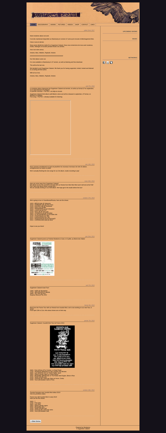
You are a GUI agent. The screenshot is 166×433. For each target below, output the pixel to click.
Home (33, 24)
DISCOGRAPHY (43, 24)
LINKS (92, 24)
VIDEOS (70, 24)
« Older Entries (35, 421)
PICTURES (61, 24)
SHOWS (53, 24)
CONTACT (85, 24)
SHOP (77, 24)
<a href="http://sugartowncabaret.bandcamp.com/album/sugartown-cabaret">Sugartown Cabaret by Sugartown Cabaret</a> (50, 127)
